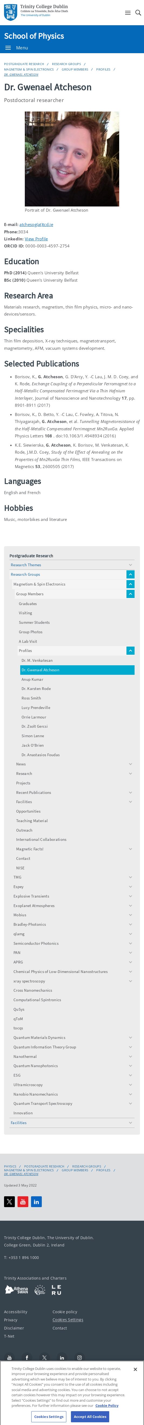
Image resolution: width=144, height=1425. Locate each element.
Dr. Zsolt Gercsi (35, 726)
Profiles (103, 69)
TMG (17, 877)
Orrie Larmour (34, 717)
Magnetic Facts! (30, 848)
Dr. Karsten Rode (36, 688)
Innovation (23, 1112)
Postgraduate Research (24, 64)
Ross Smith (31, 698)
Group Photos (31, 631)
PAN (16, 952)
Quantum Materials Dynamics (39, 1037)
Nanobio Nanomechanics (35, 1094)
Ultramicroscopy (28, 1084)
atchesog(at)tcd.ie (36, 224)
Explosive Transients (31, 896)
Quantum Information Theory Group (44, 1046)
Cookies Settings (68, 1319)
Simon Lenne (33, 735)
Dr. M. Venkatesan (37, 660)
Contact (23, 858)
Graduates (28, 603)
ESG (16, 1075)
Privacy (10, 1319)
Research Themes (26, 564)
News (21, 763)
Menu (16, 48)
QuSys (19, 1009)
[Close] (135, 1376)
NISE (20, 867)
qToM (18, 1018)
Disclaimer (14, 1327)
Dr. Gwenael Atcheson (21, 74)
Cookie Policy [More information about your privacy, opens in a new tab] (106, 1411)
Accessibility (15, 1311)
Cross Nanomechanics (32, 990)
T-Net (9, 1335)
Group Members (75, 69)
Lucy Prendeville (36, 707)
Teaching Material (32, 820)
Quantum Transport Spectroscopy (42, 1103)
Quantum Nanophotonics (35, 1065)
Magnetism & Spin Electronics (29, 69)
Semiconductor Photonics (36, 943)
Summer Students (34, 622)
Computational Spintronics (37, 999)
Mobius (19, 914)
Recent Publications (33, 792)
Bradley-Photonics (29, 924)
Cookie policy (65, 1311)
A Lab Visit (28, 641)
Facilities (24, 801)
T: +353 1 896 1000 (21, 1257)
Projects (23, 782)
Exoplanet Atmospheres (33, 905)
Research (24, 773)
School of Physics (34, 36)
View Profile (36, 238)
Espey (18, 886)
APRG (18, 962)
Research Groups (66, 64)
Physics (10, 1166)
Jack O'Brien (33, 745)
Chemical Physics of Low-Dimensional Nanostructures (60, 971)
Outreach (24, 830)
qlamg (19, 933)
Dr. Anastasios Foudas (41, 754)
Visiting (25, 612)
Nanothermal (25, 1056)
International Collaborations (41, 839)
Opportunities (28, 811)
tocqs (18, 1027)
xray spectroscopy (29, 981)
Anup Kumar (32, 679)
